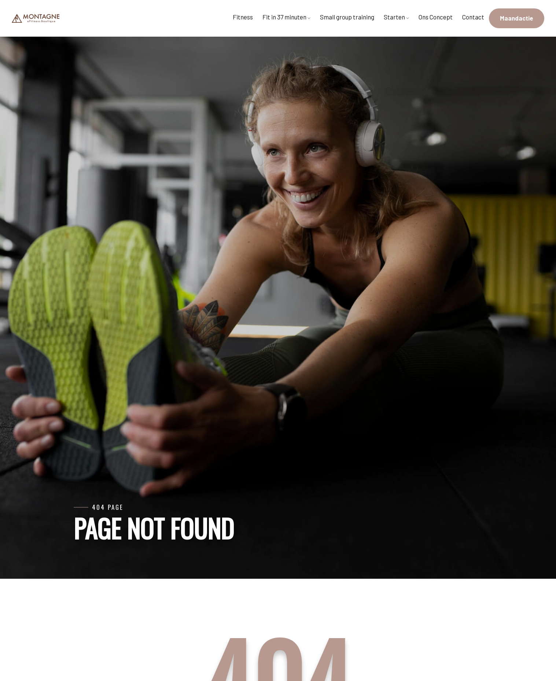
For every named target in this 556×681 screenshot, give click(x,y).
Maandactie (516, 18)
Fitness (243, 17)
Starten (396, 17)
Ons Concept (436, 17)
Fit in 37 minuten (286, 17)
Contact (473, 17)
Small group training (347, 17)
